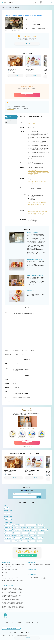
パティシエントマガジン (13, 625)
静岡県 (9, 569)
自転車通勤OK (18, 599)
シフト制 (8, 592)
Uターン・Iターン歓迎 (5, 603)
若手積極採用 (4, 602)
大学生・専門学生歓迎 (19, 603)
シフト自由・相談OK (14, 592)
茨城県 (20, 566)
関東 (3, 566)
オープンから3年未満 (9, 589)
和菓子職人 (46, 564)
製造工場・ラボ (38, 578)
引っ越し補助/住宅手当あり (10, 595)
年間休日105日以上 (14, 606)
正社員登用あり (13, 596)
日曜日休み (3, 607)
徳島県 (13, 578)
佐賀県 (11, 580)
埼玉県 (16, 566)
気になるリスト (35, 622)
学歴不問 (8, 602)
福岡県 (8, 580)
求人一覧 (6, 7)
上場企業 (3, 589)
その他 (50, 578)
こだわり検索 (13, 622)
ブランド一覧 (27, 622)
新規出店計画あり (4, 588)
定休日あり (15, 589)
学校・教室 (46, 578)
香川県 (9, 578)
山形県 (3, 572)
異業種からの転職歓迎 (20, 602)
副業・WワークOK (12, 603)
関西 (3, 564)
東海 (3, 569)
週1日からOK (21, 592)
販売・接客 (41, 564)
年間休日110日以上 (21, 606)
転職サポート (4, 625)
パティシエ (30, 564)
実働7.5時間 (20, 589)
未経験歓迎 (17, 600)
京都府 (16, 564)
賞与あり (20, 595)
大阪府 (6, 564)
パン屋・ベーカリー (31, 578)
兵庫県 (9, 564)
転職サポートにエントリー (27, 442)
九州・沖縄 (3, 580)
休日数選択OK (22, 607)
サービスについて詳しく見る (27, 446)
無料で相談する (27, 94)
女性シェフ (10, 588)
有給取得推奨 (9, 607)
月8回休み (8, 606)
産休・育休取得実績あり (15, 607)
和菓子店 (42, 578)
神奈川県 (9, 566)
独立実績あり (15, 588)
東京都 (6, 566)
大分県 (21, 580)
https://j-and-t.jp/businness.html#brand (21, 397)
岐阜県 (13, 569)
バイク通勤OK (12, 599)
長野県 (3, 575)
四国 (3, 578)
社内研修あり (9, 600)
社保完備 (3, 595)
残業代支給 (3, 596)
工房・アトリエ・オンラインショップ (34, 577)
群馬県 (3, 567)
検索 (39, 497)
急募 (13, 600)
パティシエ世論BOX (39, 625)
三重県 (16, 569)
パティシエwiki (30, 625)
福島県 (6, 572)
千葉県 (13, 566)
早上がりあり (4, 592)
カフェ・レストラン (43, 577)
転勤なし (3, 599)
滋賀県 (13, 564)
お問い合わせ (27, 632)
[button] (15, 64)
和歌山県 (22, 564)
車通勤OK (7, 599)
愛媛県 (6, 578)
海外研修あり (4, 600)
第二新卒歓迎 (22, 600)
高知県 (16, 578)
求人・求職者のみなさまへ (22, 635)
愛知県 (6, 569)
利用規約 (3, 635)
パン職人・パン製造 (36, 564)
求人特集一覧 (20, 622)
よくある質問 (20, 632)
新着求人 (7, 622)
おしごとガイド (23, 625)
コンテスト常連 (21, 588)
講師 (49, 564)
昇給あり (16, 595)
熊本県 (18, 580)
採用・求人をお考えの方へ (10, 628)
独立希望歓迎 (13, 602)
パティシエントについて (6, 632)
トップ (3, 7)
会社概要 (14, 632)
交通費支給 (8, 596)
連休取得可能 (4, 606)
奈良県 (19, 564)
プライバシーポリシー (11, 635)
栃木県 (23, 566)
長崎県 (14, 580)
